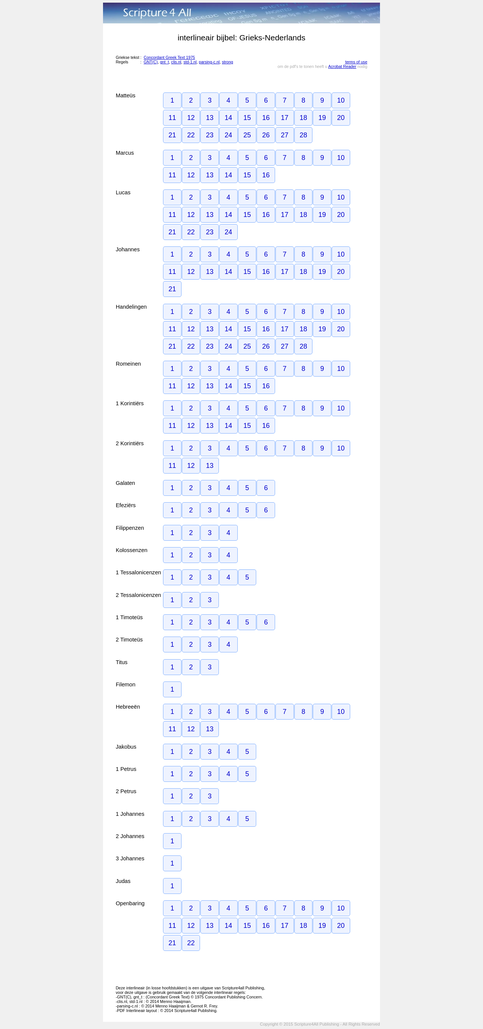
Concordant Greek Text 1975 (169, 57)
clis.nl (176, 62)
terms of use (356, 62)
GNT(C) (151, 62)
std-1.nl (190, 62)
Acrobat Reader (342, 66)
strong (227, 62)
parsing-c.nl (209, 62)
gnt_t (164, 62)
